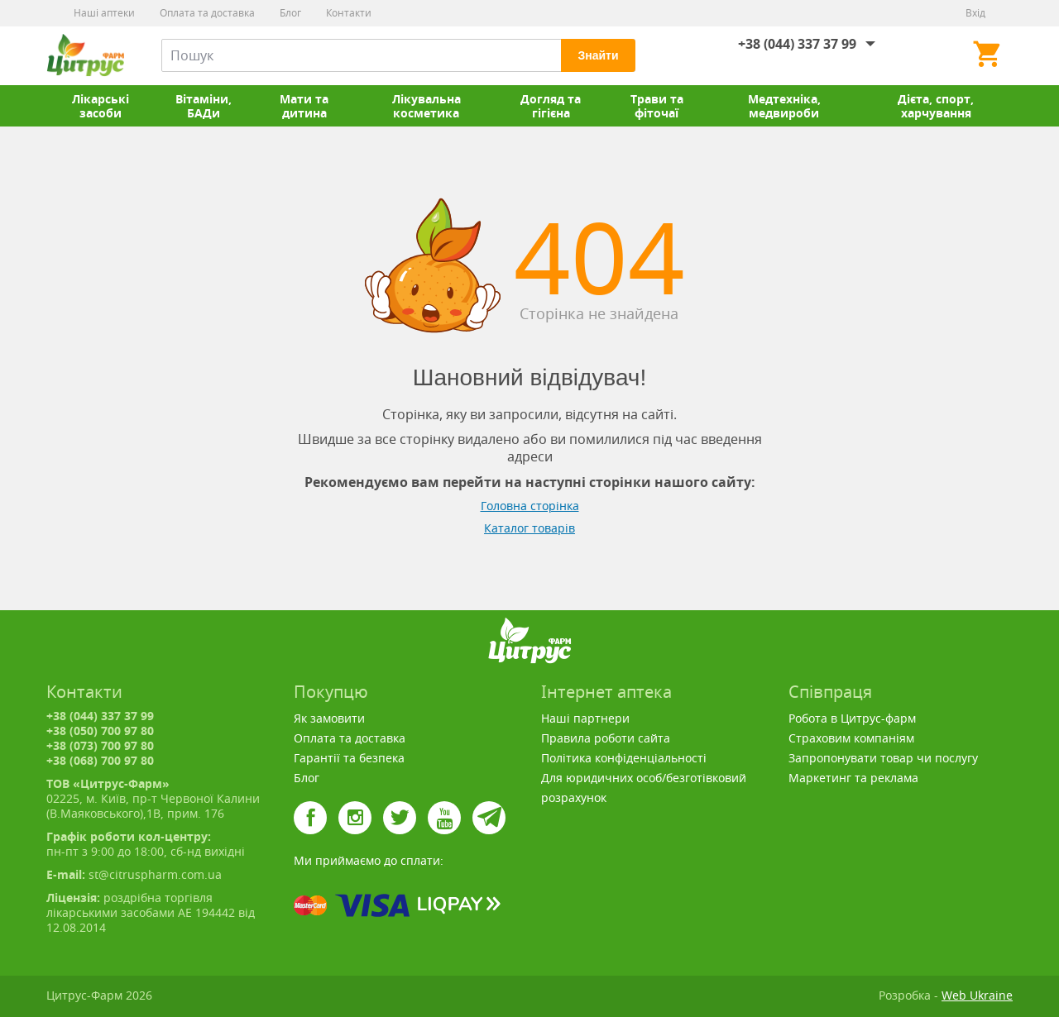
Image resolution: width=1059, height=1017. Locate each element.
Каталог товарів (529, 528)
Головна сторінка (530, 505)
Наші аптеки (104, 13)
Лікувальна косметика (426, 106)
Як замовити (329, 718)
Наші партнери (585, 718)
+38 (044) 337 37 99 (797, 44)
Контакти (348, 13)
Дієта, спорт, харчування (936, 106)
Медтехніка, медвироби (784, 106)
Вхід (975, 13)
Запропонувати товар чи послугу (883, 758)
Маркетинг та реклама (853, 777)
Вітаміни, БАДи (203, 106)
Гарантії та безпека (349, 758)
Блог (290, 13)
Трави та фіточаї (656, 106)
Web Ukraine (977, 995)
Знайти (597, 55)
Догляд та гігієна (550, 106)
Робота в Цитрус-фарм (852, 718)
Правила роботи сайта (605, 738)
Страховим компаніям (851, 738)
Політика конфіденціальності (624, 758)
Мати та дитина (304, 106)
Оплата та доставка (207, 13)
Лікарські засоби (100, 106)
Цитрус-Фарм (85, 55)
